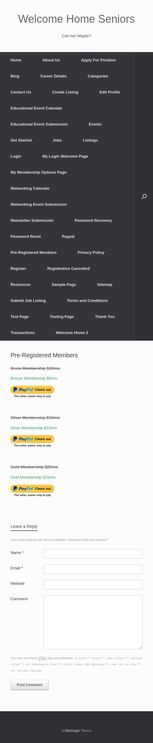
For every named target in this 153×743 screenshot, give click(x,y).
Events (95, 124)
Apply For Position (98, 60)
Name (17, 552)
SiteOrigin (72, 730)
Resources (20, 284)
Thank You (104, 316)
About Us (51, 60)
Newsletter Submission (32, 220)
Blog (15, 76)
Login (16, 156)
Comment (19, 599)
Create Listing (65, 92)
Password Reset (26, 236)
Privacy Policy (91, 252)
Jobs (57, 140)
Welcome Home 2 (72, 332)
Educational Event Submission (39, 124)
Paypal (68, 236)
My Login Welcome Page (65, 156)
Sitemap (104, 284)
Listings (90, 140)
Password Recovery (93, 220)
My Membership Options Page (39, 172)
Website (18, 583)
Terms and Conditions (87, 300)
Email (17, 568)
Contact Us (21, 92)
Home (16, 60)
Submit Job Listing (28, 300)
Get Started (21, 140)
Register (18, 268)
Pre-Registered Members (34, 252)
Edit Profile (109, 92)
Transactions (23, 332)
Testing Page (62, 316)
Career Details (53, 76)
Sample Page (64, 284)
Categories (98, 76)
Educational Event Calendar (36, 108)
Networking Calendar (30, 188)
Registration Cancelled (68, 268)
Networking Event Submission (39, 204)
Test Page (20, 316)
